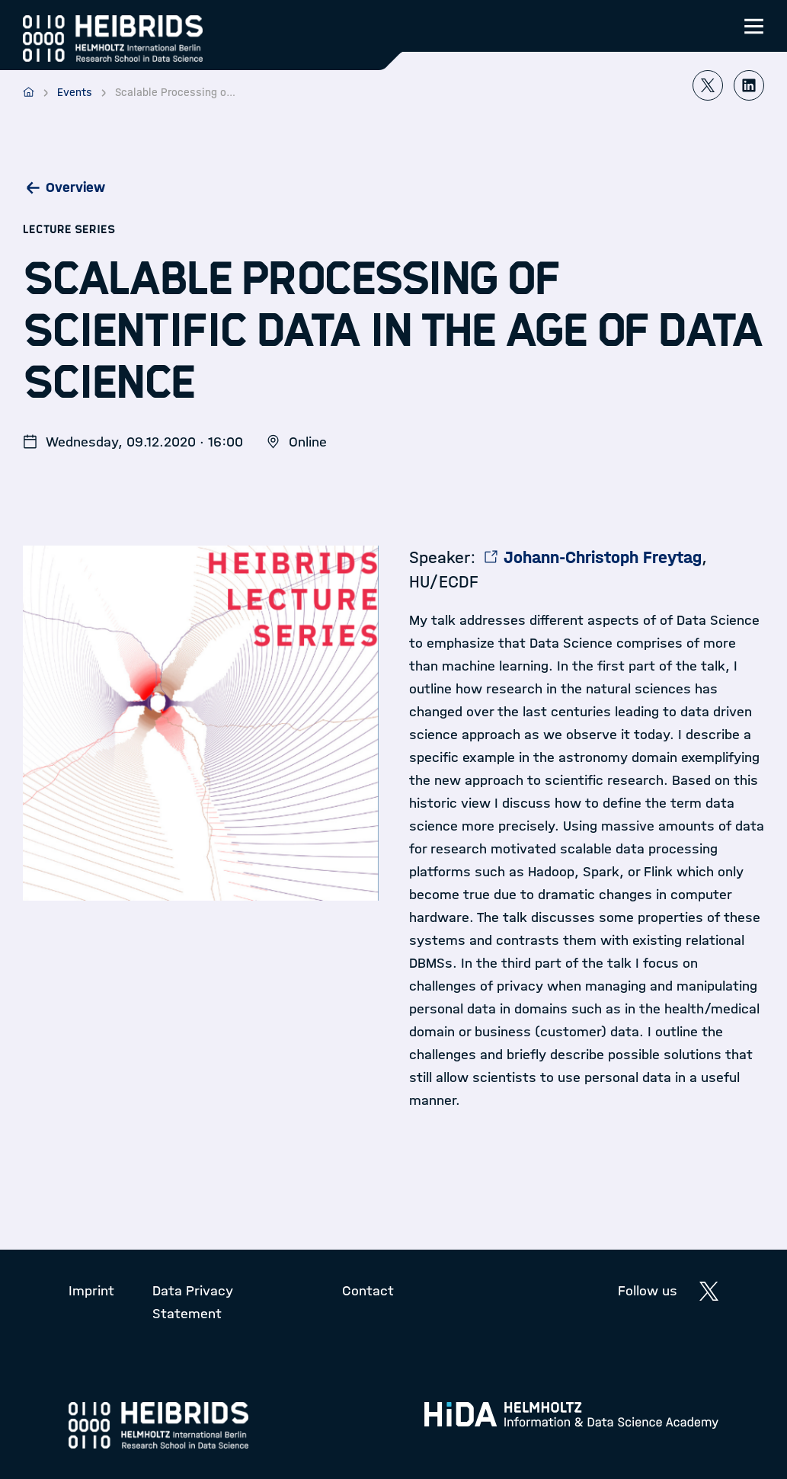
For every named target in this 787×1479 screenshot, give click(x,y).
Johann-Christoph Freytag (603, 557)
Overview (75, 187)
